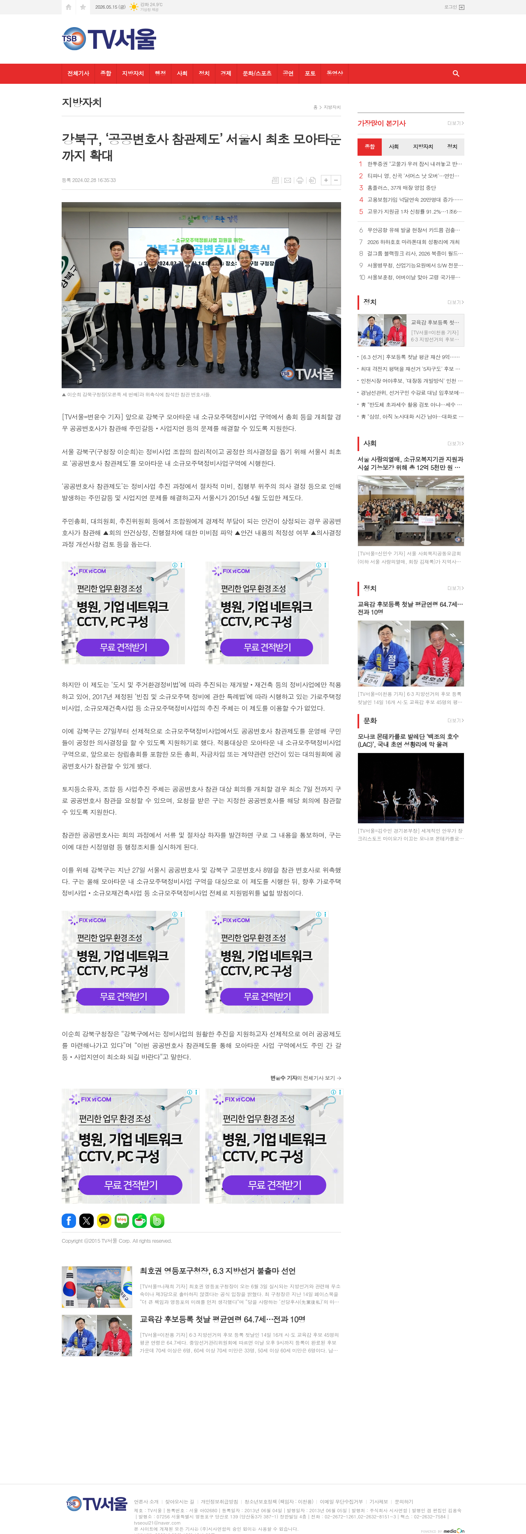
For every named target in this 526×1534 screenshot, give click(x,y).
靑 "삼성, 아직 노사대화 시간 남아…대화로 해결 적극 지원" (412, 416)
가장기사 (382, 123)
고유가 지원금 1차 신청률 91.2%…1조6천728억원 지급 (415, 211)
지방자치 (133, 73)
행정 (160, 73)
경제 (226, 73)
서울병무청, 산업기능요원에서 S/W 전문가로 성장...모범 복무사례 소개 (415, 265)
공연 (288, 73)
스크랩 (312, 180)
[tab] (370, 147)
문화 (369, 721)
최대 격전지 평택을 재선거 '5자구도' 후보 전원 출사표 (412, 369)
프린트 (300, 180)
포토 (310, 73)
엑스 (86, 1221)
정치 (203, 73)
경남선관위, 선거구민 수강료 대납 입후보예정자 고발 (412, 392)
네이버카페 (139, 1221)
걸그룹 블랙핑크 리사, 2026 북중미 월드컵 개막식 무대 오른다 (415, 253)
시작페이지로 (69, 7)
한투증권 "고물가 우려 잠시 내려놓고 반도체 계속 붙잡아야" (415, 164)
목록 (275, 180)
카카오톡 (104, 1221)
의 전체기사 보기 (302, 1078)
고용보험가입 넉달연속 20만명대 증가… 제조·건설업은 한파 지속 (415, 199)
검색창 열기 (456, 74)
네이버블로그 (122, 1221)
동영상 (334, 73)
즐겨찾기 (83, 7)
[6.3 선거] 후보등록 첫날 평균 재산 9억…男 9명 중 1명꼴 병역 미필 (412, 357)
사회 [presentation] (394, 146)
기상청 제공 (149, 9)
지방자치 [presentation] (423, 146)
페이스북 (69, 1221)
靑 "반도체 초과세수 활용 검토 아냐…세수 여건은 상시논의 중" (412, 404)
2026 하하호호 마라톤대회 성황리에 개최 (413, 242)
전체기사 (78, 73)
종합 (105, 73)
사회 (182, 73)
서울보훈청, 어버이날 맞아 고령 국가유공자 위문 (415, 277)
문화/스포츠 (257, 73)
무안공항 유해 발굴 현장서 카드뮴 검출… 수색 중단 (415, 230)
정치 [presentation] (452, 146)
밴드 (157, 1221)
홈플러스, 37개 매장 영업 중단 (401, 187)
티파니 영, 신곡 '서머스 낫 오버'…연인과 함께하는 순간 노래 (415, 176)
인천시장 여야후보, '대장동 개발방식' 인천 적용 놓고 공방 (412, 381)
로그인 (450, 7)
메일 (288, 180)
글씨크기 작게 (336, 180)
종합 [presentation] (369, 146)
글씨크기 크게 (326, 180)
